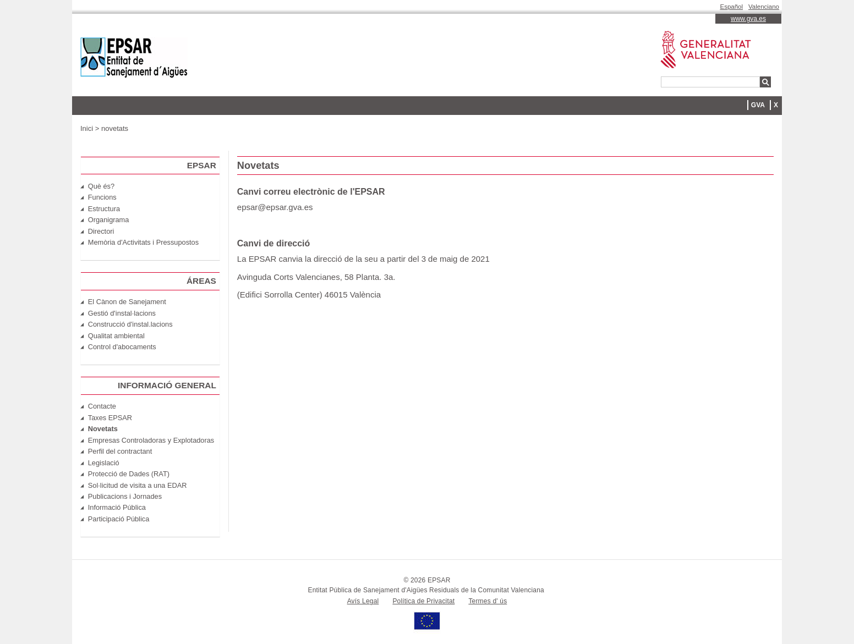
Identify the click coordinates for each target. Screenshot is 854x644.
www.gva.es (748, 19)
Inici (86, 128)
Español (731, 6)
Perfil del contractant (120, 451)
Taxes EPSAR (110, 418)
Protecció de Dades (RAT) (128, 474)
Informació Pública (117, 507)
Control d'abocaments (122, 347)
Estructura (104, 209)
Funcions (102, 197)
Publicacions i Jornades (125, 496)
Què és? (101, 186)
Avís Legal (363, 601)
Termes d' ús (487, 601)
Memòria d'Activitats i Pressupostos (143, 242)
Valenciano (763, 6)
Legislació (103, 463)
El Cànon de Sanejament (127, 302)
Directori (101, 231)
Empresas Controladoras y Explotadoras (151, 440)
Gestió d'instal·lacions (122, 313)
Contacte (102, 406)
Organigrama (108, 220)
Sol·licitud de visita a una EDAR (137, 485)
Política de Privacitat (423, 601)
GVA (758, 105)
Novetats (103, 429)
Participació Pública (119, 519)
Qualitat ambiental (116, 336)
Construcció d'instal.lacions (130, 324)
